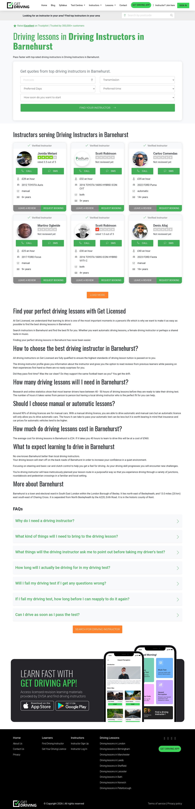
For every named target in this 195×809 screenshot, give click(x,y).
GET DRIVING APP (141, 5)
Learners (47, 738)
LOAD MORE (97, 294)
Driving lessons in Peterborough (115, 788)
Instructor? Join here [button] (165, 5)
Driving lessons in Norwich (113, 782)
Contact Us (18, 749)
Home (44, 5)
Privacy (16, 754)
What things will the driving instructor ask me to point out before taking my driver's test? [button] (90, 552)
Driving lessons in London (112, 743)
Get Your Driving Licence (54, 749)
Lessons (109, 5)
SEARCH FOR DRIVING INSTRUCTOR (97, 629)
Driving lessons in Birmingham (115, 749)
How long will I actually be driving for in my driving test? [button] (62, 567)
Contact (123, 5)
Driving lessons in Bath (111, 776)
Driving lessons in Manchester (115, 754)
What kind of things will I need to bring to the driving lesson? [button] (66, 536)
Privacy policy (174, 803)
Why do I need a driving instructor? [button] (44, 521)
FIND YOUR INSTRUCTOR (97, 107)
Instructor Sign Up (80, 743)
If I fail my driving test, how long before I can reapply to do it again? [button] (72, 599)
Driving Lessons (109, 738)
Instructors (94, 5)
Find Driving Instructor (53, 743)
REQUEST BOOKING (53, 208)
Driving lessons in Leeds (112, 760)
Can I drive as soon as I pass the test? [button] (47, 614)
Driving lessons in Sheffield (113, 765)
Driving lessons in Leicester (113, 771)
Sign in (183, 5)
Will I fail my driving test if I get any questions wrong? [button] (60, 583)
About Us (17, 743)
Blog (53, 5)
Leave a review (27, 208)
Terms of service (157, 803)
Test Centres (77, 5)
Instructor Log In (79, 749)
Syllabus (63, 5)
